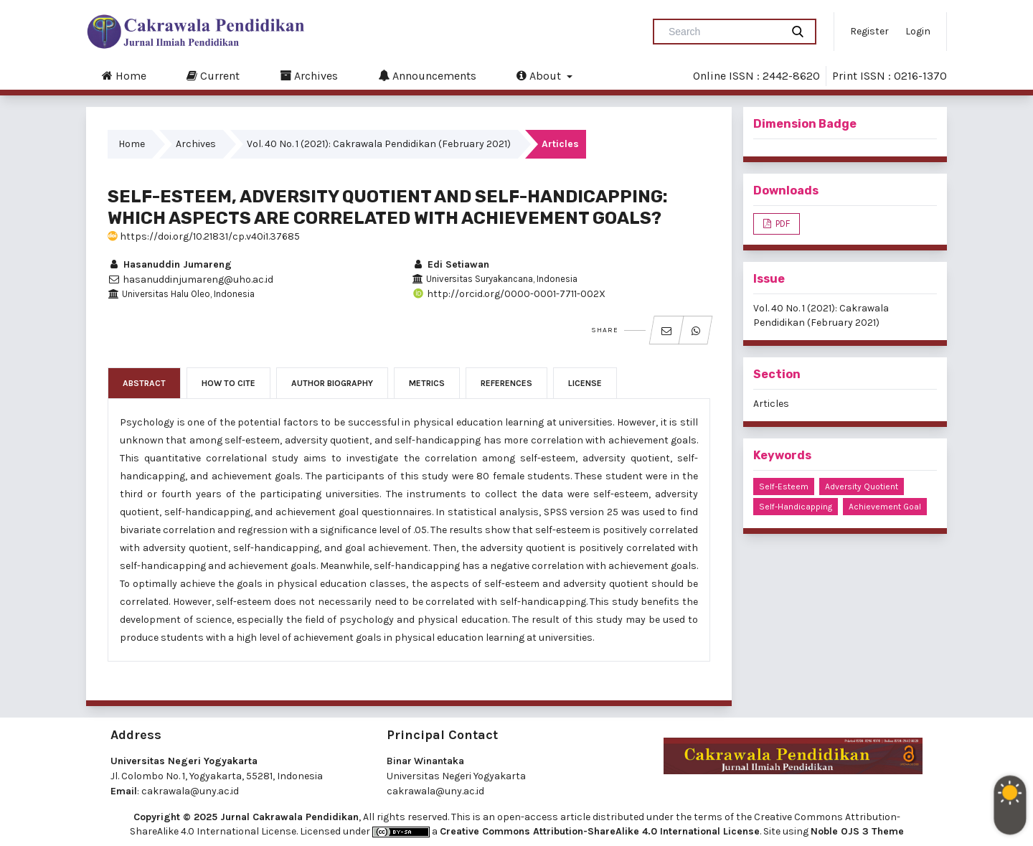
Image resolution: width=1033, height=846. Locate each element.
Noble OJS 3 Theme (857, 831)
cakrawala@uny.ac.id (190, 791)
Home (124, 75)
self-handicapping (795, 507)
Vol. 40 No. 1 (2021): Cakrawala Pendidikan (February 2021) (379, 144)
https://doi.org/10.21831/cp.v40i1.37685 (204, 236)
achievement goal (885, 507)
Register (869, 31)
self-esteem (783, 486)
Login (917, 31)
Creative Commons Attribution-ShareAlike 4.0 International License (600, 831)
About (540, 75)
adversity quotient (861, 486)
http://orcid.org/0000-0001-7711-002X (508, 294)
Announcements (427, 75)
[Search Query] (723, 31)
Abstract (144, 383)
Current (213, 75)
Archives (309, 75)
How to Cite (228, 383)
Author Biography (332, 383)
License (585, 383)
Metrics (427, 383)
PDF (781, 223)
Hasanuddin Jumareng (170, 264)
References (506, 383)
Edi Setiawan (450, 264)
